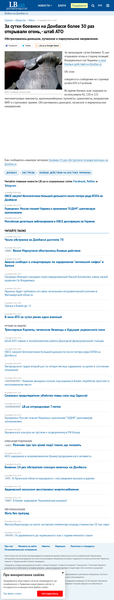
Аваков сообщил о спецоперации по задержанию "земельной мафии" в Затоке (54, 264)
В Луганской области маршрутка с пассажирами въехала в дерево (50, 478)
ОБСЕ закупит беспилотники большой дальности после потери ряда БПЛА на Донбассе (54, 198)
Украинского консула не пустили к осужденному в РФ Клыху (42, 432)
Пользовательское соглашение (21, 549)
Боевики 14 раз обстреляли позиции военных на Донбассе (46, 467)
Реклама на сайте (27, 546)
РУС (100, 5)
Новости (45, 5)
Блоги (62, 5)
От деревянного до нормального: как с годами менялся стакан (49, 535)
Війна (31, 20)
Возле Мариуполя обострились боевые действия (42, 250)
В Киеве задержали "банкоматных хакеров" (36, 500)
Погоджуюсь (50, 593)
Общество (20, 20)
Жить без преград (17, 513)
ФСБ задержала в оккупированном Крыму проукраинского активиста (48, 456)
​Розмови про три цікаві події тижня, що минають (43, 445)
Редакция (60, 546)
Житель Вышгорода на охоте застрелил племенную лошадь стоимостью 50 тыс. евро (57, 524)
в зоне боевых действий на (85, 62)
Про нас (9, 546)
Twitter (91, 181)
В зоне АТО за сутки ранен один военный (33, 317)
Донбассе (96, 64)
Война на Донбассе (16, 13)
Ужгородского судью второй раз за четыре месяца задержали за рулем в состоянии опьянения (57, 368)
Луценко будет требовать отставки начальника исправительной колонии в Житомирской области (51, 293)
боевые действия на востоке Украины (65, 172)
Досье (60, 16)
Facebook (79, 181)
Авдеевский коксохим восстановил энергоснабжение (42, 489)
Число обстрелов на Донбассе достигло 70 (34, 240)
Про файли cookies (12, 593)
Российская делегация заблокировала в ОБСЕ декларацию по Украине (50, 221)
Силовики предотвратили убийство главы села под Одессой (46, 395)
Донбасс (11, 172)
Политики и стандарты (82, 546)
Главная (9, 20)
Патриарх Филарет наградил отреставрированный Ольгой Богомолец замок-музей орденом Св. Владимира (56, 278)
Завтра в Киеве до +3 (18, 306)
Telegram (10, 186)
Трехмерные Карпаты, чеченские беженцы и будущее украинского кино (55, 330)
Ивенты (46, 546)
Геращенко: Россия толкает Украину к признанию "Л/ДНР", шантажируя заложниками (50, 210)
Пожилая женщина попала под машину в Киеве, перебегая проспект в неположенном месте (57, 382)
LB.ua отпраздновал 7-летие (33, 406)
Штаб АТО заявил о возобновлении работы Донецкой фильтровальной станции (54, 341)
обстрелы (28, 172)
